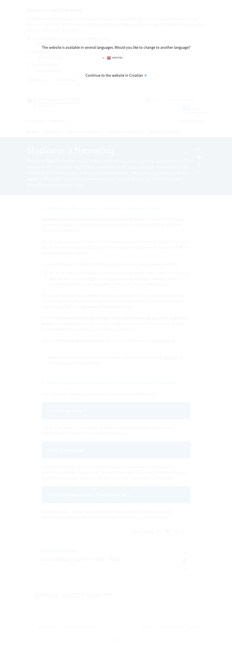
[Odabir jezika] (112, 58)
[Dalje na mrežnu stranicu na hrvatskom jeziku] (116, 75)
